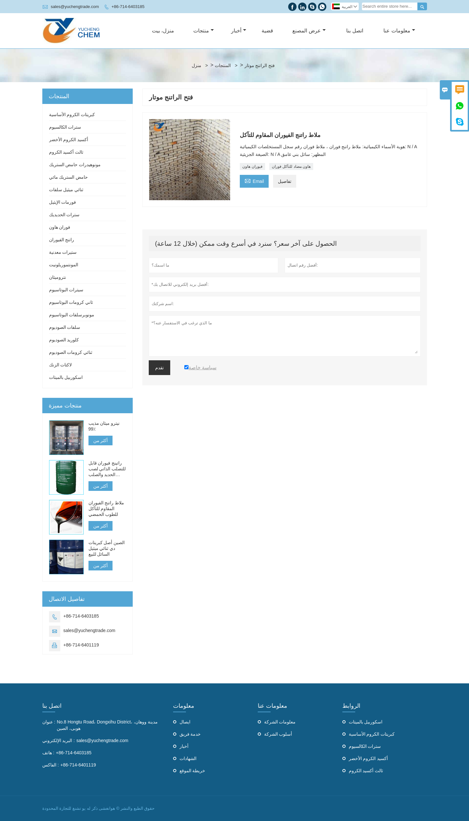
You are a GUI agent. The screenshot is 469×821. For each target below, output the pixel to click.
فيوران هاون (252, 166)
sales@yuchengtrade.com (75, 6)
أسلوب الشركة (278, 734)
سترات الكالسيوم (65, 127)
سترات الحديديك (64, 214)
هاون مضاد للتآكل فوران (291, 166)
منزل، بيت (163, 30)
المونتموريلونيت (63, 264)
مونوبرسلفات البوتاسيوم (72, 314)
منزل (196, 65)
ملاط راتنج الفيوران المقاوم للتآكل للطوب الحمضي (106, 508)
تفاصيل (284, 181)
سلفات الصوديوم (64, 327)
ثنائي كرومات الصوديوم (71, 352)
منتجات (203, 30)
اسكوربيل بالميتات (66, 377)
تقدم (159, 367)
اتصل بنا (354, 30)
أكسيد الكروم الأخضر (68, 139)
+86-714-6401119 (81, 644)
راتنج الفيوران (61, 239)
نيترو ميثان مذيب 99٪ (104, 426)
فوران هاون (60, 227)
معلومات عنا (399, 30)
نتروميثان (57, 277)
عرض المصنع (308, 30)
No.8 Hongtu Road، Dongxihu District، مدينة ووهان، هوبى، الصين (107, 725)
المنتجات (223, 65)
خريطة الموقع (192, 770)
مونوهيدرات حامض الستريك (75, 164)
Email (254, 180)
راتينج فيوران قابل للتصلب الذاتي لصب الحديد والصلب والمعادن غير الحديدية (107, 468)
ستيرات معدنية (63, 252)
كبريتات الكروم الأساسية (72, 114)
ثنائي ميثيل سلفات (66, 189)
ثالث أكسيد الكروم (66, 152)
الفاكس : (50, 764)
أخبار (238, 30)
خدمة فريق (190, 734)
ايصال (185, 721)
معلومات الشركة (280, 721)
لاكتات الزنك (60, 364)
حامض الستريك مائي (68, 177)
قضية (267, 30)
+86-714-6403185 (128, 6)
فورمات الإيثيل (62, 202)
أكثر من (100, 440)
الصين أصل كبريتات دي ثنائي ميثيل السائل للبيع (106, 548)
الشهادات (188, 758)
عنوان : (48, 721)
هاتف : (48, 752)
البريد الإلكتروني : (58, 740)
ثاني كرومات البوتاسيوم (71, 302)
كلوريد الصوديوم (64, 339)
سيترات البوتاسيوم (66, 289)
